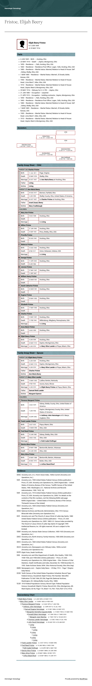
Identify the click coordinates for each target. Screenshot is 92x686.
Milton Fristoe (26, 225)
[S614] (19, 547)
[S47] (18, 516)
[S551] (19, 505)
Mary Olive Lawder (34, 377)
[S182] (19, 573)
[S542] (19, 474)
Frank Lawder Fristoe (28, 421)
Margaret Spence (35, 394)
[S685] (19, 568)
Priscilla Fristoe (26, 235)
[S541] (19, 542)
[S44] (18, 493)
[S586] (19, 531)
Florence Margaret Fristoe (30, 400)
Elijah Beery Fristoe (28, 336)
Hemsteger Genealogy (13, 8)
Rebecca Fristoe (27, 244)
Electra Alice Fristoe (28, 444)
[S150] (19, 583)
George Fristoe (26, 258)
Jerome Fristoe (26, 267)
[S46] (18, 555)
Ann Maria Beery (34, 189)
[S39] (18, 480)
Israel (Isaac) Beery (36, 203)
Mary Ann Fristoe (27, 212)
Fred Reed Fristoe (27, 431)
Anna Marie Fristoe (28, 327)
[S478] (19, 552)
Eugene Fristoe (26, 295)
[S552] (19, 511)
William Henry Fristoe (28, 276)
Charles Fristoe (33, 170)
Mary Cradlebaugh (35, 206)
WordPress (83, 679)
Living (31, 183)
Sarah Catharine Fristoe (29, 286)
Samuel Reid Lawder (36, 390)
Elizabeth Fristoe (27, 304)
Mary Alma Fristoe (27, 454)
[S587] (19, 536)
